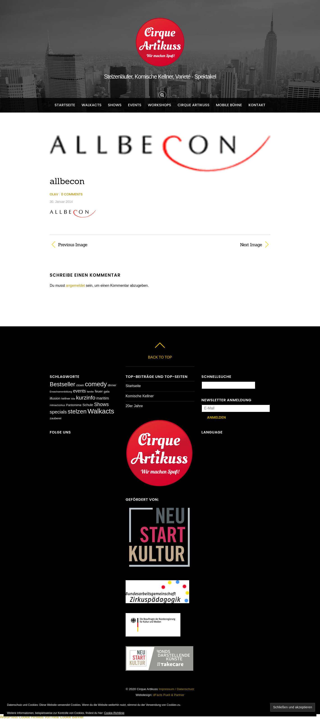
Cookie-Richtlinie (114, 713)
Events (134, 105)
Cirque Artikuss (193, 105)
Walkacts (92, 105)
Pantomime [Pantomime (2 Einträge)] (73, 405)
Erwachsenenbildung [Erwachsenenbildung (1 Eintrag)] (61, 391)
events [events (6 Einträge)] (79, 391)
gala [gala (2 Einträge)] (107, 391)
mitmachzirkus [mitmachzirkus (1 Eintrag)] (57, 405)
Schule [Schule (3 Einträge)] (88, 405)
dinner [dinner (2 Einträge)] (112, 385)
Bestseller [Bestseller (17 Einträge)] (62, 384)
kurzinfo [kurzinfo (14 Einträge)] (85, 398)
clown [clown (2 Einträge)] (80, 385)
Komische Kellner (140, 396)
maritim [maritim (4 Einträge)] (102, 398)
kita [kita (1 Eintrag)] (73, 398)
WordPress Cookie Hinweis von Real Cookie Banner (42, 717)
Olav (54, 194)
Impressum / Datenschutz (176, 689)
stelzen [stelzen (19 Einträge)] (77, 411)
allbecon (67, 181)
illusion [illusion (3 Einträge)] (55, 398)
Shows (115, 105)
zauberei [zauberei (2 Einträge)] (56, 418)
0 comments (72, 194)
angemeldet (75, 285)
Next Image (214, 244)
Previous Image (72, 244)
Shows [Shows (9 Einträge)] (101, 404)
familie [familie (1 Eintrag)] (90, 391)
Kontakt (257, 105)
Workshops (159, 105)
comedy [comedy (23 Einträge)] (96, 384)
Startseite (65, 105)
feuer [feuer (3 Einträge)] (99, 391)
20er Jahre (134, 406)
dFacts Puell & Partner (168, 695)
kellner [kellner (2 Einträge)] (65, 398)
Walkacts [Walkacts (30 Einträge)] (100, 411)
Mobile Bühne (229, 105)
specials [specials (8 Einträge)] (58, 411)
